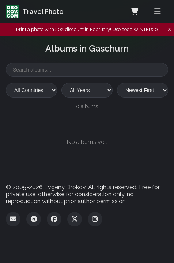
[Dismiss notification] (169, 30)
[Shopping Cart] (134, 11)
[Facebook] (54, 219)
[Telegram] (33, 219)
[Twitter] (74, 219)
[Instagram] (95, 219)
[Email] (13, 219)
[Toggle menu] (157, 11)
